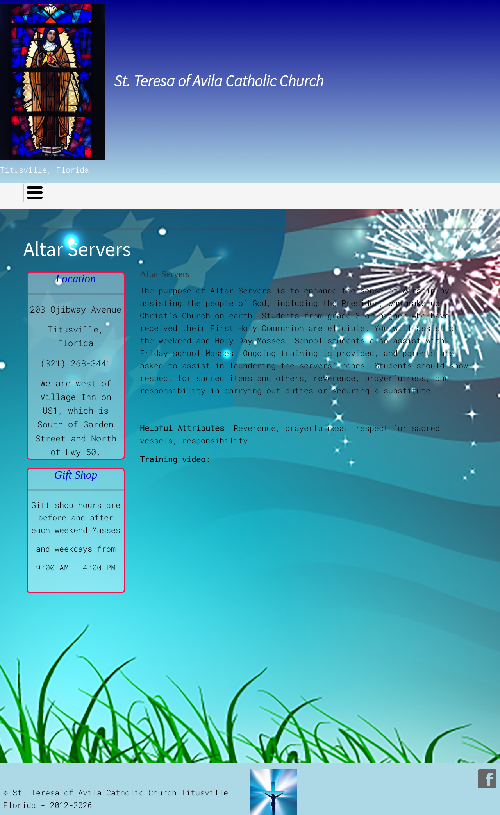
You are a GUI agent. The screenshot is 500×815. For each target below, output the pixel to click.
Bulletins (313, 189)
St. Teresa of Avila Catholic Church (218, 81)
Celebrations (239, 189)
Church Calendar (377, 189)
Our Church (78, 189)
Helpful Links (156, 189)
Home (34, 189)
